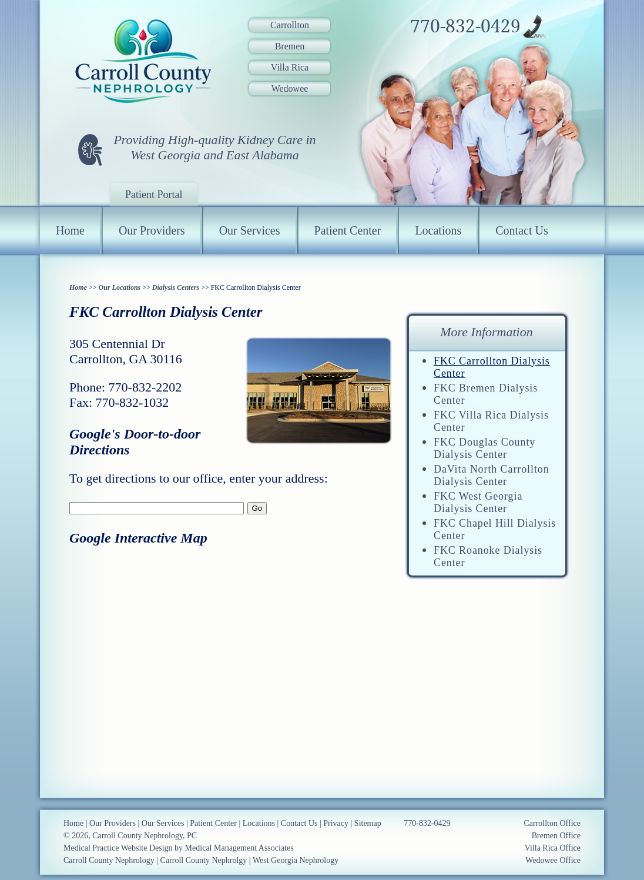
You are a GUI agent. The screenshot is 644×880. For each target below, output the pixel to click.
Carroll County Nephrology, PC (144, 835)
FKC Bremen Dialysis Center (486, 394)
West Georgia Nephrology (295, 860)
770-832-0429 (465, 26)
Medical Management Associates (239, 848)
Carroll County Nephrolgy (203, 860)
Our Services (249, 230)
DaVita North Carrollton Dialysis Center (491, 475)
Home (70, 230)
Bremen (290, 46)
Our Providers (152, 230)
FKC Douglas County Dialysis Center (484, 448)
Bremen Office (556, 835)
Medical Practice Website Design (118, 848)
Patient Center (347, 230)
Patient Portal (154, 194)
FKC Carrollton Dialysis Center (492, 367)
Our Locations (120, 287)
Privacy (335, 823)
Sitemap (367, 823)
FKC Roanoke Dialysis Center (488, 556)
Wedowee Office (553, 860)
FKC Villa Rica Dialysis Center (491, 421)
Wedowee (289, 88)
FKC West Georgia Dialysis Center (478, 502)
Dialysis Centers (175, 287)
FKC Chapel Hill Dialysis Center (495, 529)
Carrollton (289, 25)
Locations (438, 230)
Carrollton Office (552, 823)
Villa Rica (289, 67)
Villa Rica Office (553, 848)
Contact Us (521, 230)
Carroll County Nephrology (109, 860)
